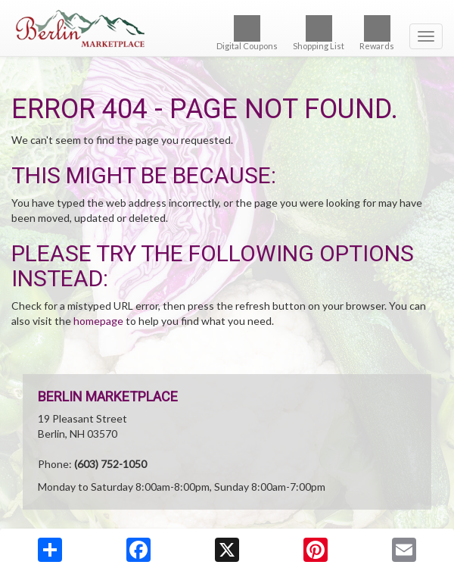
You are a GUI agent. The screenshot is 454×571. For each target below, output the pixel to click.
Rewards (376, 33)
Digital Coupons (247, 33)
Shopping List (318, 33)
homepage (98, 320)
